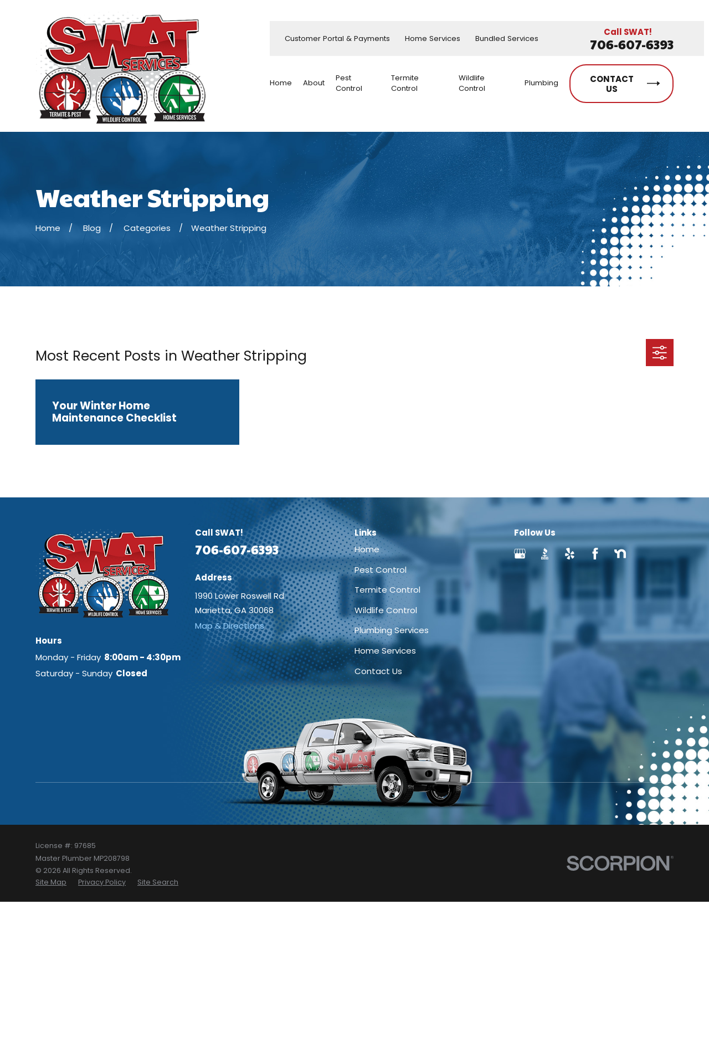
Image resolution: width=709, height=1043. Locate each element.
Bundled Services (506, 38)
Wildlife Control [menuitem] (472, 83)
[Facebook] (595, 553)
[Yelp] (570, 553)
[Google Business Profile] (520, 553)
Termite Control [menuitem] (405, 83)
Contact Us (378, 671)
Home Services (432, 38)
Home (366, 549)
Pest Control (380, 570)
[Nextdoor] (620, 553)
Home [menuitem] (281, 83)
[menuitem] (50, 882)
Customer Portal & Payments (337, 38)
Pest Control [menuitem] (349, 83)
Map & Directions (229, 625)
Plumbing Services (391, 630)
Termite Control (387, 589)
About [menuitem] (314, 83)
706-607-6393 (632, 44)
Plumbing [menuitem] (541, 83)
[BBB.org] (545, 553)
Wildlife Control (385, 610)
